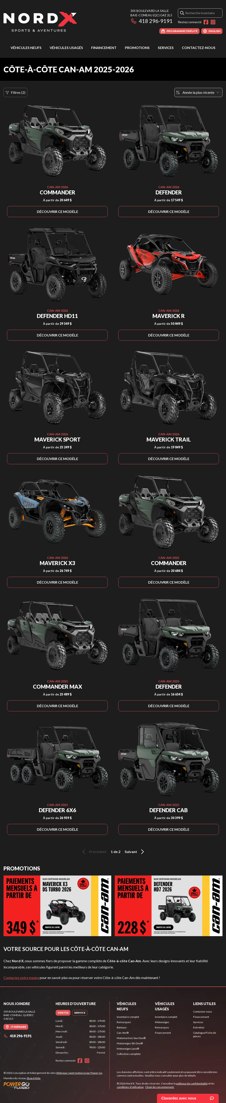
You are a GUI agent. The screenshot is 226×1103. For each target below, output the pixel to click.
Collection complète (129, 1054)
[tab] (63, 1013)
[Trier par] (198, 92)
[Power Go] (53, 1085)
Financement (104, 47)
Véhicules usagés (66, 47)
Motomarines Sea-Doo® (131, 1038)
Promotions (137, 47)
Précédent (93, 851)
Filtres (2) (15, 92)
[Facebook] (206, 22)
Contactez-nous (198, 47)
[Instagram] (213, 22)
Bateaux (121, 1027)
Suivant (135, 851)
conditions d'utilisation (130, 1087)
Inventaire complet (128, 1016)
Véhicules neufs (26, 47)
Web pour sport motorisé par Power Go (79, 1073)
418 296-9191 (151, 21)
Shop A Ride (33, 1078)
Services (166, 47)
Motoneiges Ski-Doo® (130, 1043)
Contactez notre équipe (21, 977)
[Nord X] (40, 21)
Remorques (124, 1022)
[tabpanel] (80, 1036)
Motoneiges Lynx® (128, 1048)
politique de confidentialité (192, 1083)
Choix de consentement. (159, 1087)
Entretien (198, 1027)
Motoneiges (162, 1022)
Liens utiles (204, 1004)
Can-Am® (123, 1032)
